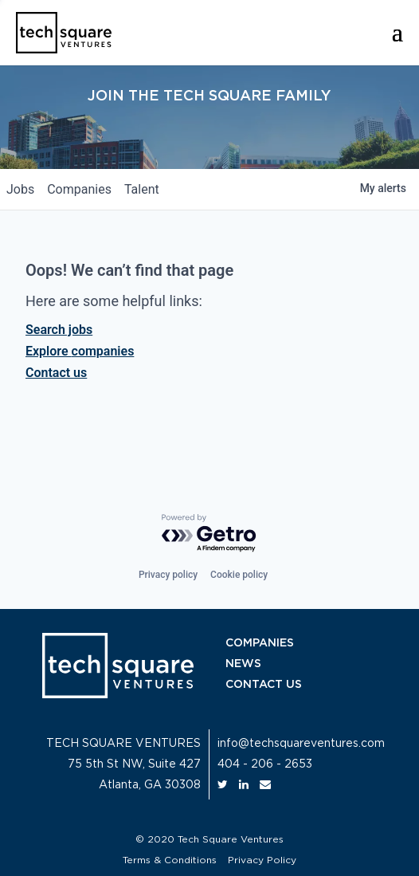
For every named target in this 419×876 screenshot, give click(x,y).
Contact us (56, 372)
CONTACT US (263, 684)
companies (79, 189)
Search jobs (58, 329)
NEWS (243, 664)
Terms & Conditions (170, 860)
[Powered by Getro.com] (209, 533)
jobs (20, 189)
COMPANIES (259, 643)
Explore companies (79, 351)
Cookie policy (239, 574)
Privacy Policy (262, 860)
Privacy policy (168, 574)
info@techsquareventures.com (301, 743)
